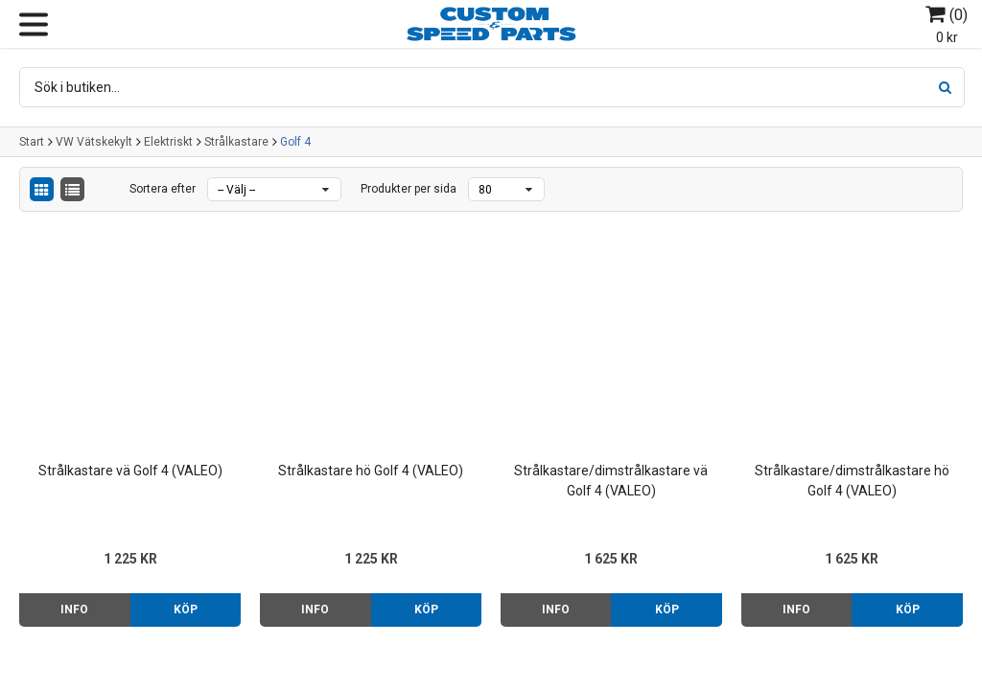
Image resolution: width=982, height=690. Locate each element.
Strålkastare (236, 142)
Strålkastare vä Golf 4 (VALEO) (130, 470)
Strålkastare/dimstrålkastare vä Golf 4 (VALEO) (611, 480)
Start (31, 142)
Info (74, 609)
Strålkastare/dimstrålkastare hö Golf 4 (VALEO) (852, 480)
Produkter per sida (408, 189)
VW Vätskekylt (94, 142)
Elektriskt (168, 142)
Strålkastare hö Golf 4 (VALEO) (370, 470)
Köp (186, 609)
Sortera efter (162, 189)
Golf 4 (295, 142)
